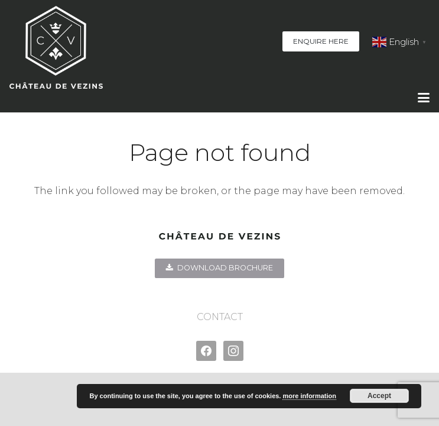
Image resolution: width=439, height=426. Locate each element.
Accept (379, 396)
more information (309, 395)
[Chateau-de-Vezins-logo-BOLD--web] (56, 47)
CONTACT (220, 316)
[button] (423, 98)
